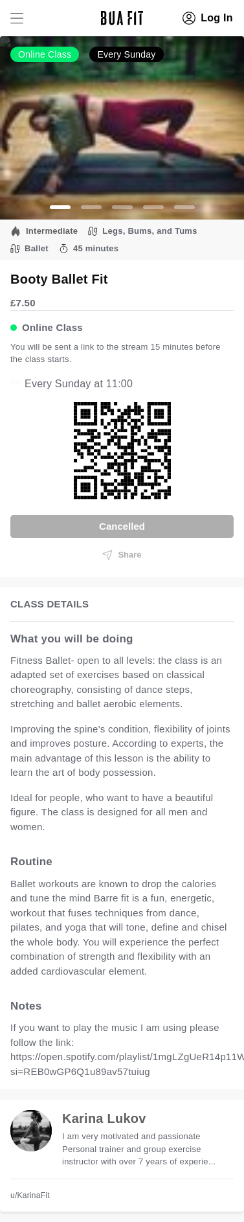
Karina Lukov (104, 1118)
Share (121, 555)
